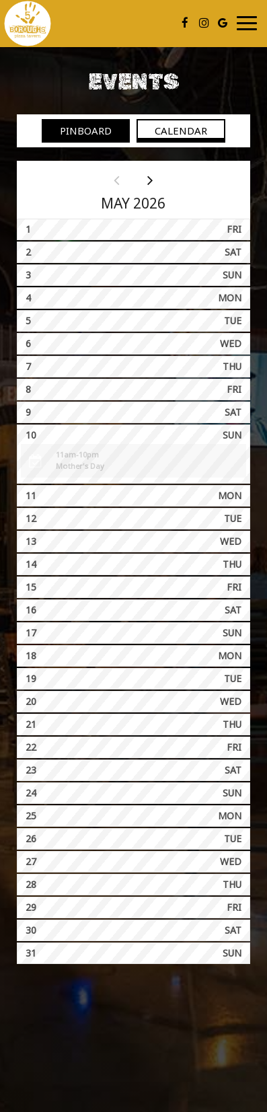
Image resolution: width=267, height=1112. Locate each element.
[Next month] (150, 179)
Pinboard (77, 130)
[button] (133, 461)
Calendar (172, 130)
